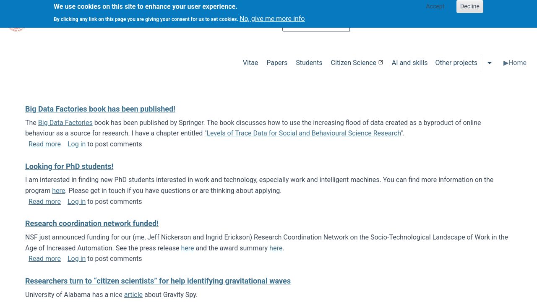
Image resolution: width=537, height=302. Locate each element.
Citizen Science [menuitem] (353, 63)
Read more (45, 144)
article (133, 295)
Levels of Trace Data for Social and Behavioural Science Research (303, 133)
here (58, 191)
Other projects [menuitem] (456, 63)
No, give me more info (272, 17)
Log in (77, 144)
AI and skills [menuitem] (410, 63)
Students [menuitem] (309, 63)
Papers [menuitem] (276, 63)
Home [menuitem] (517, 63)
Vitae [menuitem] (250, 63)
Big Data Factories (65, 123)
